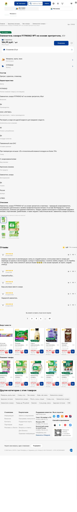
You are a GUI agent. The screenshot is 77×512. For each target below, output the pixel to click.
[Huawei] (65, 425)
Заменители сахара (39, 23)
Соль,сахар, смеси (45, 403)
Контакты (7, 421)
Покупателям (23, 412)
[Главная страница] (8, 3)
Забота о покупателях (26, 415)
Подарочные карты (25, 421)
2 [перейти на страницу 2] (31, 318)
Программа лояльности (27, 418)
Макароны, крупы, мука (8, 395)
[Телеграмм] (54, 416)
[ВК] (58, 416)
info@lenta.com (41, 432)
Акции (21, 424)
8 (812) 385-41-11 (42, 419)
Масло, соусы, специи (37, 399)
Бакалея (34, 403)
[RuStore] (70, 425)
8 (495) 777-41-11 (42, 424)
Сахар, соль (21, 395)
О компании (8, 412)
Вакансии (7, 418)
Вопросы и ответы (25, 427)
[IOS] (55, 425)
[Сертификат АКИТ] (71, 450)
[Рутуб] (70, 416)
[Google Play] (60, 425)
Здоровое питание (14, 23)
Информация (9, 415)
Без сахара (26, 23)
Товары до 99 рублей (22, 403)
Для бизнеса (23, 430)
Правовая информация (27, 433)
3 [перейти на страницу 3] (36, 318)
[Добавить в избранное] (72, 43)
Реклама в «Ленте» (11, 427)
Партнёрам (8, 424)
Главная (2, 23)
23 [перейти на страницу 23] (49, 318)
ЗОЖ (68, 403)
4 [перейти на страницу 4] (40, 318)
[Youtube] (66, 416)
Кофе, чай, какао (42, 395)
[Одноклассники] (62, 416)
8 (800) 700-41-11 (42, 430)
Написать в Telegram (43, 435)
